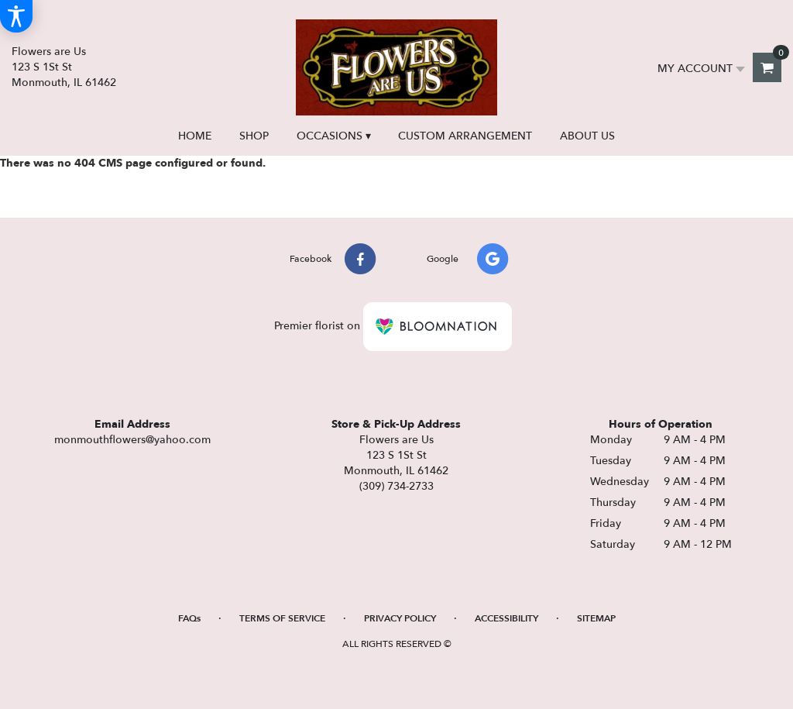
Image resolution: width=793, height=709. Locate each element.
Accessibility (506, 618)
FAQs (189, 618)
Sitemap (596, 618)
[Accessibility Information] (16, 16)
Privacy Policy (400, 618)
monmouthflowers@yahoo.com (132, 439)
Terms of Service (282, 618)
